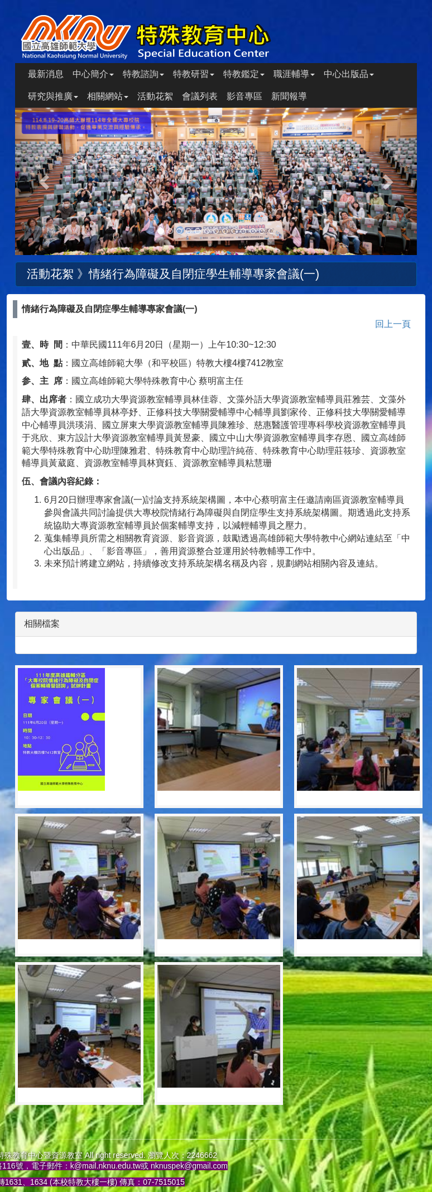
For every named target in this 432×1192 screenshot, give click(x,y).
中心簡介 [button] (93, 74)
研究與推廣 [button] (53, 96)
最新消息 (46, 74)
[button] (45, 181)
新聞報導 (289, 96)
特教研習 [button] (193, 74)
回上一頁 (393, 324)
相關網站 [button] (107, 96)
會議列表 (200, 96)
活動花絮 (155, 96)
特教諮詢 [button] (143, 74)
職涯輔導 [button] (294, 74)
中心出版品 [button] (349, 74)
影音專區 (244, 96)
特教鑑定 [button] (244, 74)
